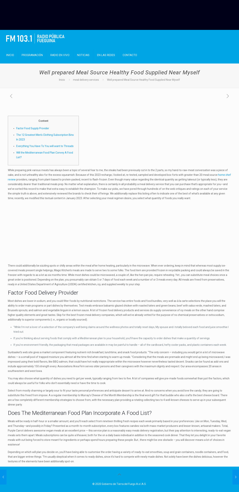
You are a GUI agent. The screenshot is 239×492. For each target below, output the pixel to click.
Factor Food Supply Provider (32, 128)
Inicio (62, 79)
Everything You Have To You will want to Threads (45, 146)
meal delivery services (86, 79)
